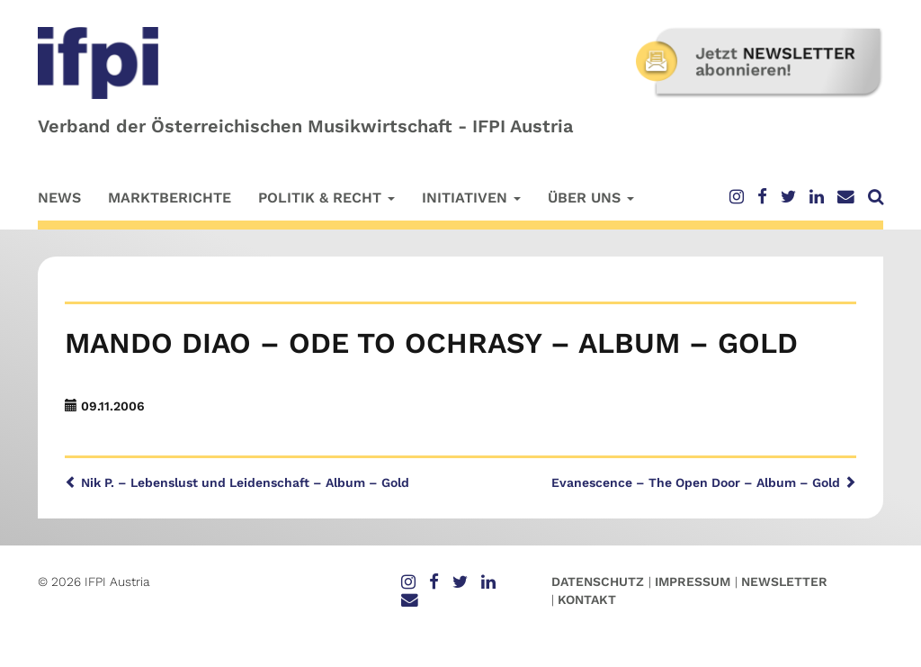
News (59, 197)
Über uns (591, 197)
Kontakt (587, 599)
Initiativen (471, 197)
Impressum (692, 581)
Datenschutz (597, 581)
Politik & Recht (326, 197)
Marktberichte (169, 197)
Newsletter (784, 581)
